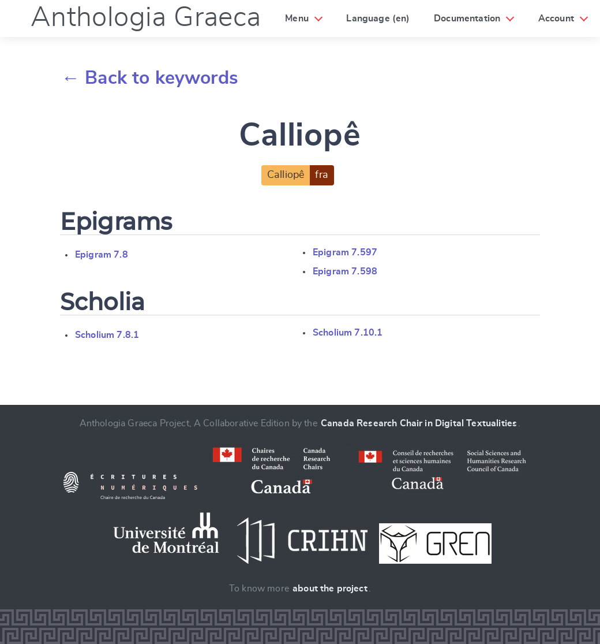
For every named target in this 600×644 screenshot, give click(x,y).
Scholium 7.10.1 (347, 332)
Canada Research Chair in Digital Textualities (419, 423)
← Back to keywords (149, 78)
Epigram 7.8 (101, 254)
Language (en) (378, 18)
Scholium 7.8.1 (107, 335)
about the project (329, 588)
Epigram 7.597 (345, 252)
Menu (297, 18)
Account (556, 18)
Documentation (467, 18)
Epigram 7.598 (345, 271)
